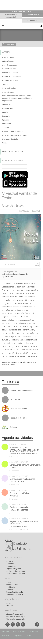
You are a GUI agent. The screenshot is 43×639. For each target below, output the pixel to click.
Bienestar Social (12, 585)
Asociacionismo (8, 92)
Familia (5, 112)
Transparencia (17, 635)
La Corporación (13, 557)
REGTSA (9, 605)
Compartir (3, 373)
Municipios (11, 610)
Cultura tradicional (9, 69)
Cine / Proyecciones (10, 80)
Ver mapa (37, 264)
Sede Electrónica (33, 15)
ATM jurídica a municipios (15, 619)
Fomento (9, 589)
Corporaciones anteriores (15, 574)
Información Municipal (14, 614)
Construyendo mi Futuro (19, 493)
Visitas (4, 143)
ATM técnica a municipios (15, 617)
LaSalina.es (32, 20)
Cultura (8, 582)
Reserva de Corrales (18, 418)
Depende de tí (7, 108)
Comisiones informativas (15, 571)
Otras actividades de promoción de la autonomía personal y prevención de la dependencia (17, 98)
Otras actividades (9, 88)
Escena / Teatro (8, 57)
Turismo (5, 84)
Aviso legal (5, 631)
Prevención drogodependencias (14, 135)
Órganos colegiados (13, 569)
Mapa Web (5, 635)
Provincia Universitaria (19, 507)
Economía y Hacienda (14, 592)
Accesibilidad (34, 631)
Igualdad (5, 120)
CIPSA (8, 603)
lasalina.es (10, 44)
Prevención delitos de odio (12, 131)
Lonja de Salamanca (18, 409)
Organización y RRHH (14, 594)
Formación (6, 116)
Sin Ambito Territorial (10, 139)
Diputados (10, 564)
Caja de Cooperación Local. (21, 390)
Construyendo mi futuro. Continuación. (25, 465)
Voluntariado (7, 104)
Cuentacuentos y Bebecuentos (22, 479)
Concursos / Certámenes (11, 76)
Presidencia (10, 587)
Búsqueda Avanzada (38, 166)
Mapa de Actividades (12, 152)
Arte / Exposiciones (9, 65)
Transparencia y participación (11, 16)
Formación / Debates (10, 73)
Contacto (28, 635)
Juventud (5, 128)
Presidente (10, 561)
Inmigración (6, 124)
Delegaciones (11, 566)
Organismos (12, 599)
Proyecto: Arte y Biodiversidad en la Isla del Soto (24, 522)
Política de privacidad (19, 631)
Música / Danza (8, 61)
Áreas (8, 578)
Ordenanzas (15, 400)
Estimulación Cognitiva (19, 447)
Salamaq (13, 427)
